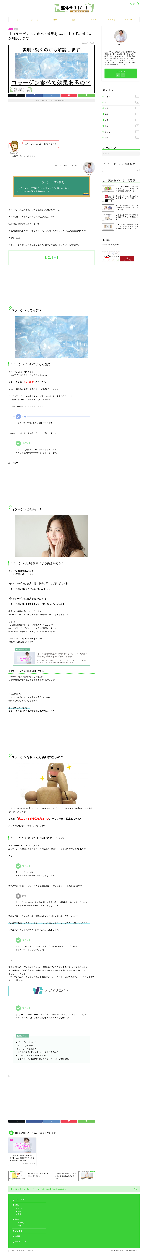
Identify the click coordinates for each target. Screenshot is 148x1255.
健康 (55, 20)
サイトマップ (130, 20)
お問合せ (111, 20)
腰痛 (122, 137)
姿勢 (122, 114)
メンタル (92, 20)
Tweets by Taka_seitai (110, 245)
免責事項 (30, 1252)
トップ (18, 20)
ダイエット (122, 96)
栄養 (122, 120)
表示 (55, 258)
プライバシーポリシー (17, 1252)
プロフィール (36, 20)
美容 (74, 20)
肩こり (122, 131)
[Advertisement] (51, 124)
